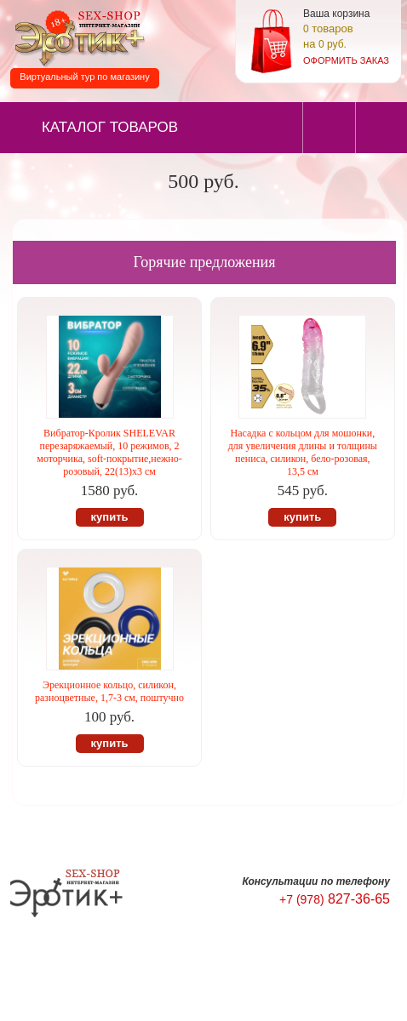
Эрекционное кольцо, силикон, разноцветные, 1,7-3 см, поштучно (109, 691)
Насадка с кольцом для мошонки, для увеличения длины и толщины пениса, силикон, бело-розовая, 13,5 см (302, 452)
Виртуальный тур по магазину (84, 76)
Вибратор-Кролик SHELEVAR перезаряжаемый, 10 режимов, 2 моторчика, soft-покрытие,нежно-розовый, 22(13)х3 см (109, 452)
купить (110, 516)
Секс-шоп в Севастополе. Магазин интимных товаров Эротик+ (77, 37)
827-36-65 (334, 899)
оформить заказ (346, 60)
